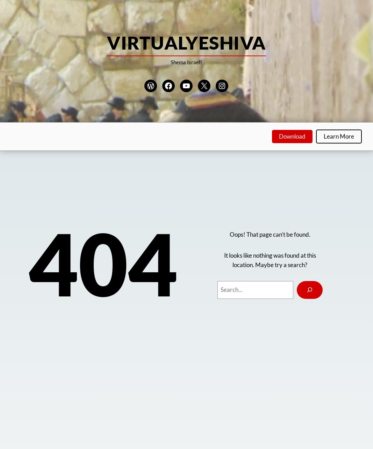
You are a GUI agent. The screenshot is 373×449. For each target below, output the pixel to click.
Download (292, 136)
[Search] (310, 290)
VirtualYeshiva (186, 42)
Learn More (339, 136)
